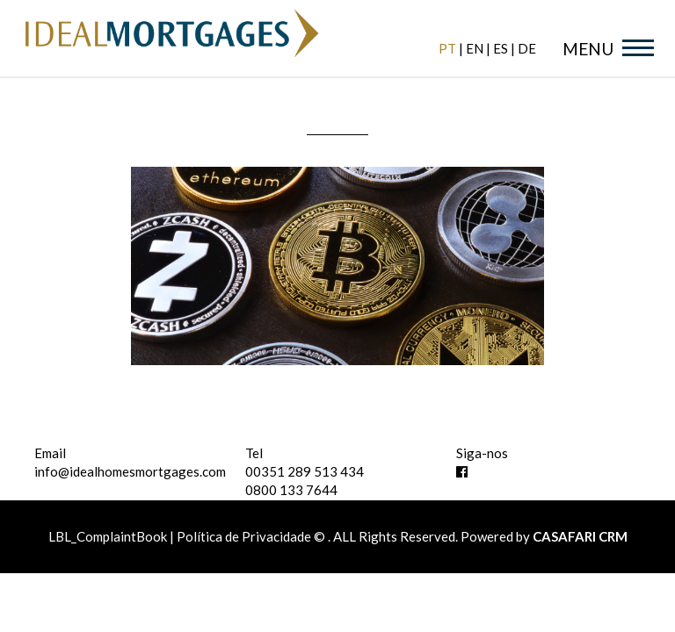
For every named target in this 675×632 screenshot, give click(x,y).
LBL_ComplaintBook (109, 536)
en (474, 48)
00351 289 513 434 (304, 471)
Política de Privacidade (244, 536)
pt (447, 48)
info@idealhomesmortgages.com (130, 471)
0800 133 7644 (291, 490)
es (500, 48)
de (527, 48)
